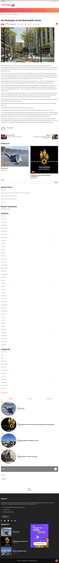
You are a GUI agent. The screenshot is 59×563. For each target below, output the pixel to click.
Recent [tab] (7, 398)
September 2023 (4, 311)
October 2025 (3, 234)
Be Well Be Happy (4, 364)
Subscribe (5, 516)
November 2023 (4, 304)
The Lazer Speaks (4, 370)
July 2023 (3, 317)
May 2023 (3, 323)
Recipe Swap (3, 373)
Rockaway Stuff (12, 24)
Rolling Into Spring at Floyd (19, 551)
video (2, 354)
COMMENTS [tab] (45, 398)
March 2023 (3, 329)
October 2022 (3, 344)
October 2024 (3, 271)
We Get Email (3, 379)
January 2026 (3, 225)
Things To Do (3, 367)
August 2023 (3, 314)
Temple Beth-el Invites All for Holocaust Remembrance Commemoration (15, 192)
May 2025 (3, 249)
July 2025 (3, 243)
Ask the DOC (3, 360)
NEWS (8, 14)
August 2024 (3, 277)
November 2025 (4, 231)
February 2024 (4, 295)
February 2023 (4, 332)
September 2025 (4, 237)
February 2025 (4, 258)
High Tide (3, 202)
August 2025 (3, 240)
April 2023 (3, 326)
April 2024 (3, 289)
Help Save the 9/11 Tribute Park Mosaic (9, 198)
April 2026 (3, 215)
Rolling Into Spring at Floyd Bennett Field (9, 195)
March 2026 (3, 219)
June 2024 (3, 283)
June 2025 (3, 246)
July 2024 (3, 280)
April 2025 (3, 252)
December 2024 (4, 265)
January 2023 (3, 335)
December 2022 (4, 338)
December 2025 (4, 228)
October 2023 (3, 307)
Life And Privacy (4, 385)
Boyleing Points (4, 382)
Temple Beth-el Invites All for (20, 541)
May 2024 (3, 286)
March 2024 (3, 292)
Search (2, 179)
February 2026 (4, 222)
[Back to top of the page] (56, 560)
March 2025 (3, 255)
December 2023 (4, 301)
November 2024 (4, 268)
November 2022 (4, 341)
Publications (3, 388)
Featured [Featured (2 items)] (4, 478)
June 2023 (3, 320)
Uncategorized (4, 351)
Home (4, 14)
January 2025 (3, 261)
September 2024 (4, 274)
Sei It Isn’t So (9, 1)
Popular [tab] (26, 398)
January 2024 (3, 298)
